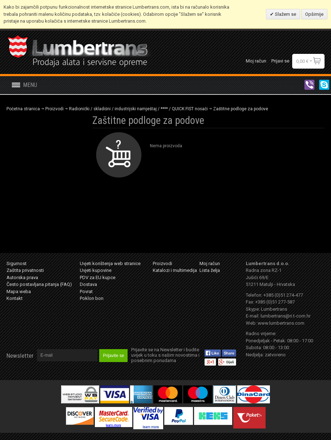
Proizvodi (54, 108)
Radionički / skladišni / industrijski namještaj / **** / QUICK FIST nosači (138, 108)
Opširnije (314, 14)
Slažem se (285, 14)
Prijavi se (280, 61)
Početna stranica (23, 108)
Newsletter (19, 355)
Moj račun (256, 61)
